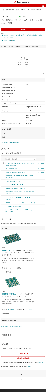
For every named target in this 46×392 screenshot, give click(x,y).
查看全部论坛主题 (23, 353)
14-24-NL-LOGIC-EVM (9, 294)
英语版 (5, 40)
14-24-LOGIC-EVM (8, 250)
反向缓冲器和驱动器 (36, 10)
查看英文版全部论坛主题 (23, 358)
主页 (2, 10)
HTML (11, 37)
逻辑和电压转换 (10, 10)
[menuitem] (29, 5)
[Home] (22, 2)
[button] (3, 5)
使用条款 (40, 362)
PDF (7, 37)
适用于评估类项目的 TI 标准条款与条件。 (12, 326)
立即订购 (23, 29)
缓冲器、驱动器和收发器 (22, 10)
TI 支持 (29, 366)
